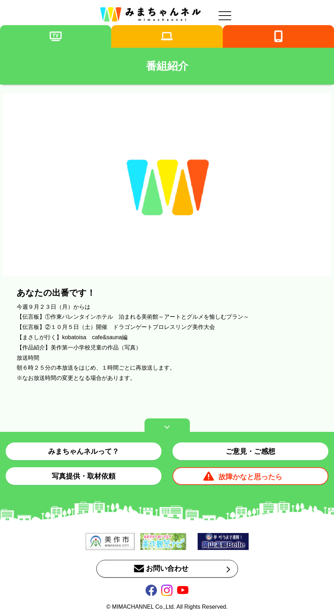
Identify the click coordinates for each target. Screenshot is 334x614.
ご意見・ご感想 (250, 451)
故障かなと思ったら (250, 477)
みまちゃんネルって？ (83, 451)
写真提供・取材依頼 (83, 476)
